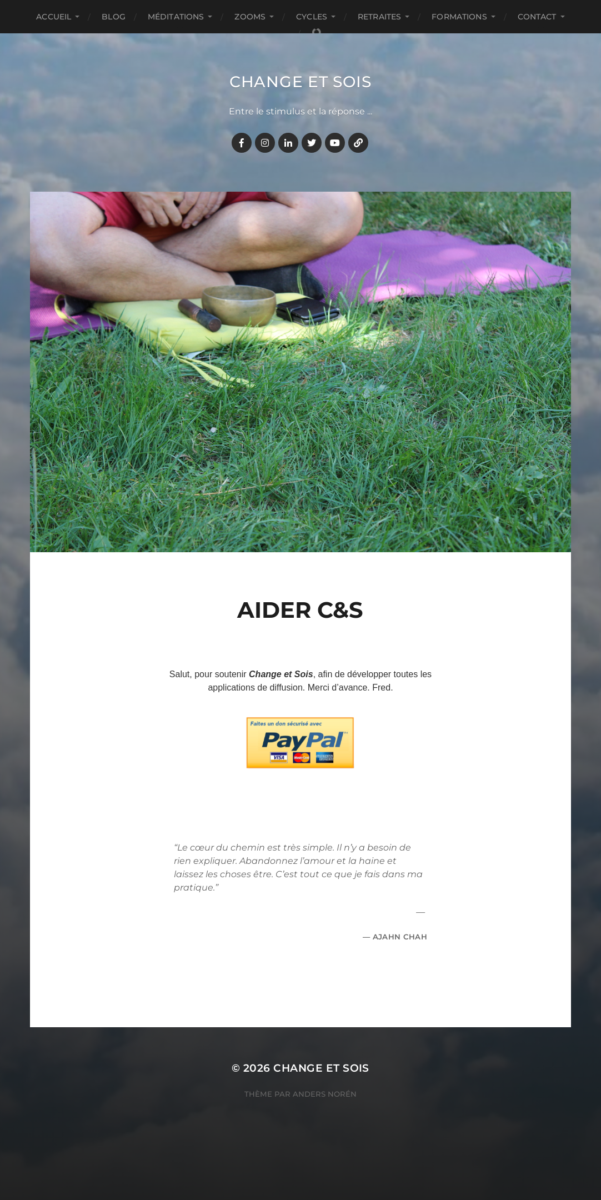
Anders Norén (325, 1093)
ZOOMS (250, 17)
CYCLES (311, 17)
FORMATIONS (459, 17)
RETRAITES (379, 17)
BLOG (114, 17)
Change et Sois (300, 81)
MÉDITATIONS (176, 17)
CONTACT (537, 17)
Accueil (53, 17)
